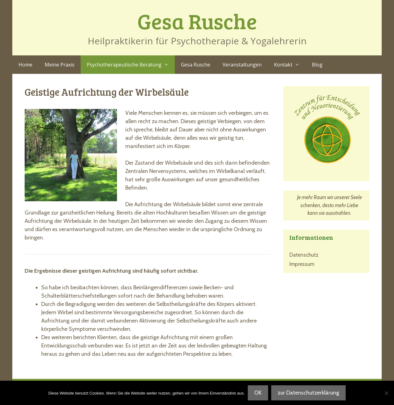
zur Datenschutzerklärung (308, 392)
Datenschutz (304, 255)
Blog (317, 64)
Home (25, 64)
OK (258, 392)
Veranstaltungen (242, 64)
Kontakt (290, 64)
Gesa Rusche (197, 20)
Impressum (301, 264)
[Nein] (386, 393)
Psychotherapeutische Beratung (131, 64)
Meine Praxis (59, 64)
